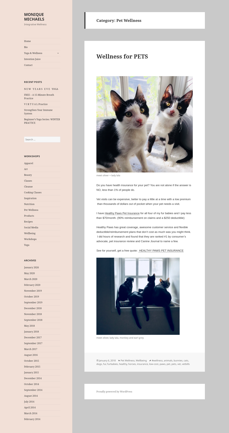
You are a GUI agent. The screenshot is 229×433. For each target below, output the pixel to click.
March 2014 (30, 413)
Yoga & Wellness (33, 53)
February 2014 (32, 419)
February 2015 (32, 366)
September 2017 (33, 343)
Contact (28, 65)
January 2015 (31, 372)
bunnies (178, 360)
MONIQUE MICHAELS (34, 17)
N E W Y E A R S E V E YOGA (41, 89)
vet (179, 364)
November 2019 (33, 290)
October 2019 (31, 296)
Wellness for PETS (122, 56)
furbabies (112, 364)
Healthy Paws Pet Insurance (122, 213)
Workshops (30, 239)
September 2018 (33, 320)
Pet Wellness (31, 210)
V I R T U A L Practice (36, 104)
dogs (99, 364)
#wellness (157, 360)
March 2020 (30, 279)
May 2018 (29, 325)
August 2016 (31, 355)
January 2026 (31, 267)
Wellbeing (29, 233)
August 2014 (31, 395)
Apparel (28, 163)
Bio (26, 47)
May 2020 (29, 273)
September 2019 (33, 302)
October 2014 (31, 384)
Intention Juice (32, 59)
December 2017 (33, 337)
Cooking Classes (32, 192)
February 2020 (32, 285)
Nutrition (29, 204)
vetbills (186, 364)
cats (186, 360)
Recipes (28, 221)
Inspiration (30, 198)
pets (173, 364)
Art (26, 169)
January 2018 (31, 331)
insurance (142, 364)
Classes (28, 180)
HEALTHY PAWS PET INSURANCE (160, 250)
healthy (123, 364)
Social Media (31, 227)
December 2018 (33, 308)
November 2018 (33, 314)
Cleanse (28, 186)
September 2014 (33, 390)
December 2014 (33, 378)
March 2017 (30, 349)
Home (27, 41)
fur (104, 364)
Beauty (28, 175)
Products (29, 215)
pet (168, 364)
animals (168, 360)
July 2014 (29, 401)
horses (132, 364)
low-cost (153, 364)
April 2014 (30, 407)
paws (162, 364)
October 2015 (31, 360)
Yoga (26, 245)
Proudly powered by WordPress (114, 391)
